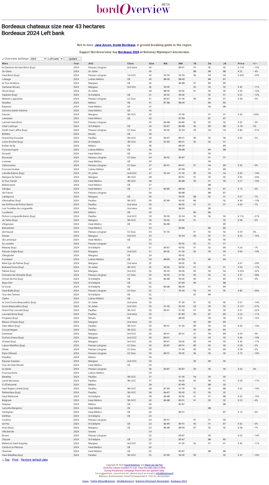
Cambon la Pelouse (12, 447)
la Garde (6, 369)
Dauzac (6, 114)
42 (150, 87)
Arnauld (6, 153)
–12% (256, 91)
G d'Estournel (9, 384)
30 (150, 322)
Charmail (6, 451)
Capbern (6, 94)
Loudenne (7, 212)
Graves (92, 431)
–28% (256, 275)
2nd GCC (132, 173)
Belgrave (6, 400)
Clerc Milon (8, 325)
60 (150, 400)
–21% (256, 216)
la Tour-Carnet (9, 181)
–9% (255, 122)
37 (150, 184)
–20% (256, 263)
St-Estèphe (94, 94)
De (209, 63)
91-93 (182, 98)
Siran (4, 427)
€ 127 (241, 306)
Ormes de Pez (9, 278)
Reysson (6, 106)
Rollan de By (8, 145)
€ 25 (240, 400)
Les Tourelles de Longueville (17, 208)
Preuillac (6, 357)
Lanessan (7, 118)
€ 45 (240, 341)
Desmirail (7, 333)
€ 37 (240, 302)
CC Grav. (131, 98)
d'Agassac (8, 224)
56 (150, 369)
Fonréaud (7, 259)
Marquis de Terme (11, 177)
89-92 (167, 251)
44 (150, 91)
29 (150, 372)
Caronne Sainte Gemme (14, 110)
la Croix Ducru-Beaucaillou (16, 302)
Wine (5, 63)
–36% (256, 290)
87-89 (182, 118)
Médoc (92, 102)
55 (150, 302)
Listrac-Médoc (96, 79)
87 (224, 79)
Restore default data (34, 460)
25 (150, 416)
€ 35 (240, 235)
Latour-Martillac (10, 345)
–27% (256, 306)
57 (150, 376)
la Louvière (8, 243)
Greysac (6, 404)
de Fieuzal (7, 231)
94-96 (182, 271)
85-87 (167, 98)
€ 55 (240, 114)
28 (150, 384)
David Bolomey (132, 465)
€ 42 (240, 87)
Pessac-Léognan (97, 67)
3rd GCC (131, 87)
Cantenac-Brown (11, 87)
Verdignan (7, 412)
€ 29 (240, 231)
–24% (256, 177)
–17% (256, 267)
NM (181, 63)
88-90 (167, 79)
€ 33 (240, 137)
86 (209, 212)
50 (150, 200)
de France (7, 192)
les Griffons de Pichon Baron (17, 204)
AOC (90, 63)
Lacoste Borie (9, 314)
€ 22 (240, 71)
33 (150, 275)
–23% (256, 75)
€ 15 (240, 188)
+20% (256, 114)
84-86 (182, 122)
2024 (76, 67)
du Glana (7, 71)
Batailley (6, 376)
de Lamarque (9, 239)
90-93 (167, 87)
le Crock (6, 286)
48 (150, 181)
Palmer (5, 271)
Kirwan (5, 235)
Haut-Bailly (7, 290)
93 (209, 87)
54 (150, 298)
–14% (256, 173)
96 (194, 75)
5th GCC (131, 114)
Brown (5, 435)
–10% (256, 181)
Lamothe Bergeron (12, 408)
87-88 (167, 102)
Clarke (5, 298)
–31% (256, 130)
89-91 (182, 67)
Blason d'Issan (10, 322)
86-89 (167, 423)
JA (224, 63)
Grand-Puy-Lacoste (12, 310)
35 (150, 224)
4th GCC (131, 141)
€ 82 (240, 290)
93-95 (167, 75)
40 (150, 134)
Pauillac (92, 137)
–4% (255, 71)
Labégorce (8, 196)
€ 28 (240, 345)
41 (150, 94)
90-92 (182, 91)
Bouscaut (7, 157)
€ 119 (241, 67)
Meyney (6, 247)
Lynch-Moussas (10, 380)
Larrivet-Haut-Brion (12, 122)
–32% (256, 271)
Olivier (5, 349)
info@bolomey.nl (164, 473)
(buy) (32, 67)
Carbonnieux (9, 165)
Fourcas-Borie (9, 372)
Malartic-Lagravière (12, 98)
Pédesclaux (8, 392)
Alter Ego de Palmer (12, 263)
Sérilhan (6, 416)
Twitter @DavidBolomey (102, 481)
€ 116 (241, 216)
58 (150, 396)
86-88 (182, 83)
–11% (256, 87)
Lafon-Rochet (9, 141)
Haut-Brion (7, 75)
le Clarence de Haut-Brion (15, 67)
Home (85, 481)
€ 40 (240, 200)
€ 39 (240, 204)
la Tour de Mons (10, 83)
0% (254, 126)
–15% (256, 67)
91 (194, 67)
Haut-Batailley (9, 455)
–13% (256, 235)
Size (151, 63)
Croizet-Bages (9, 329)
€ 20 (240, 369)
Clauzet (6, 439)
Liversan (6, 161)
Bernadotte (8, 228)
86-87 (167, 392)
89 (209, 83)
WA (165, 63)
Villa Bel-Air (8, 431)
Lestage (6, 79)
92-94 (182, 130)
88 (194, 71)
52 (150, 263)
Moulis (92, 134)
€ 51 (240, 310)
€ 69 (240, 173)
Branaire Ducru (10, 267)
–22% (256, 310)
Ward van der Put (154, 465)
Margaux (93, 83)
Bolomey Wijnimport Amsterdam (152, 481)
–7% (255, 196)
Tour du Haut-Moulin (13, 365)
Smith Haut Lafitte (11, 130)
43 (150, 67)
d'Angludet (8, 255)
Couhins (6, 419)
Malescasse (8, 184)
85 (224, 102)
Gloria (5, 91)
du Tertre (6, 220)
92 (209, 67)
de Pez (5, 423)
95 (209, 251)
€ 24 (240, 278)
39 (150, 153)
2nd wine (132, 67)
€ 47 (240, 275)
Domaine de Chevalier (13, 275)
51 (150, 247)
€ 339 (241, 75)
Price (241, 63)
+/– (255, 63)
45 (150, 110)
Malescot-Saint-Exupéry (14, 443)
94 (209, 75)
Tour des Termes (11, 294)
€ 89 (240, 130)
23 (150, 435)
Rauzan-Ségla (9, 251)
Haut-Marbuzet (10, 396)
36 (150, 192)
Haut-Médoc (95, 106)
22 (150, 451)
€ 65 (240, 325)
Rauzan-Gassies (11, 361)
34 (150, 255)
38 (150, 177)
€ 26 (240, 247)
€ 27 (240, 181)
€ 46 (240, 337)
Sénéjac (6, 188)
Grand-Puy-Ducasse (12, 137)
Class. (130, 63)
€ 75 (240, 353)
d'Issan (6, 341)
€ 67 (240, 263)
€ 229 (241, 271)
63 (150, 447)
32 (150, 282)
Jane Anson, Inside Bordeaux (115, 45)
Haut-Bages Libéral (12, 388)
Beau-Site (7, 282)
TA (194, 63)
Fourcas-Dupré (10, 149)
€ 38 (240, 98)
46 (150, 149)
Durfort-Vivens (10, 337)
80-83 (167, 188)
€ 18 (240, 126)
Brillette (6, 134)
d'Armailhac (8, 200)
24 (150, 419)
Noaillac (6, 102)
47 (150, 165)
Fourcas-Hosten (10, 169)
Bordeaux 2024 (128, 52)
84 (224, 259)
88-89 (167, 259)
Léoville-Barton (10, 173)
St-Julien (93, 71)
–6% (255, 188)
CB (128, 79)
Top (5, 460)
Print (15, 460)
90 (194, 98)
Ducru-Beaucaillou (12, 306)
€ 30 (240, 91)
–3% (255, 98)
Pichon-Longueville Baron (15, 216)
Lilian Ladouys (10, 126)
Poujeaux (7, 318)
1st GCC (131, 75)
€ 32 (240, 122)
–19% (256, 251)
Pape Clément (9, 353)
